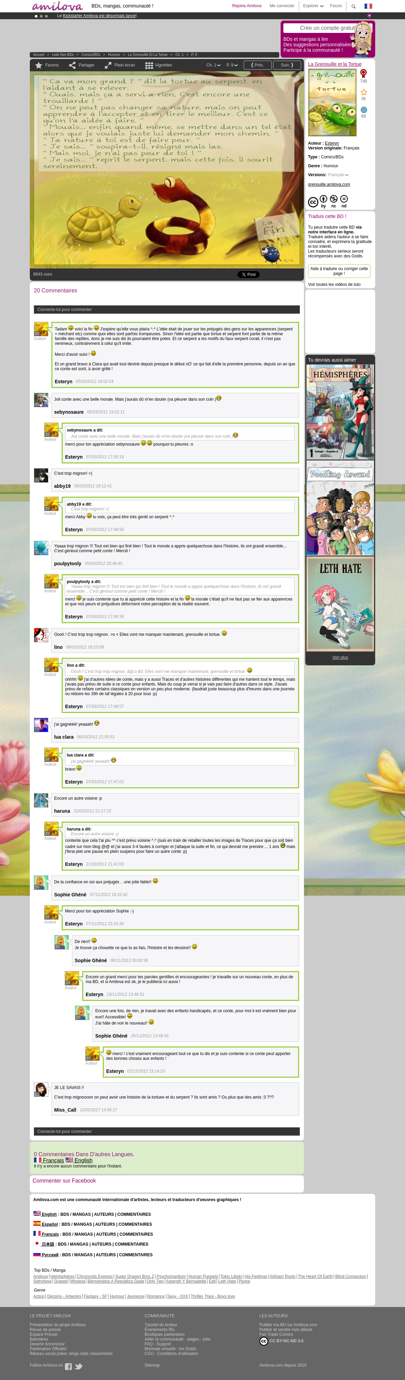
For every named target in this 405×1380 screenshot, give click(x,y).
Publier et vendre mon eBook (285, 1329)
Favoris (52, 65)
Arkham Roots (283, 1276)
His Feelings (256, 1276)
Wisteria (77, 1281)
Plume (244, 1281)
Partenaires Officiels (48, 1348)
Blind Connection (350, 1276)
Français (49, 1160)
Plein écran (124, 65)
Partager (87, 65)
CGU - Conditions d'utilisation (171, 1353)
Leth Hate (227, 1281)
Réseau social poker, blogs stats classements (71, 1353)
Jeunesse (135, 1296)
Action (39, 1296)
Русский (46, 1254)
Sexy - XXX (177, 1296)
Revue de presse (45, 1329)
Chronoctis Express (95, 1276)
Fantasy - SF (95, 1296)
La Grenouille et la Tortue (148, 55)
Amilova (40, 1276)
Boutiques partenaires (165, 1334)
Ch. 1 (179, 55)
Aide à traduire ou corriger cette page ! (339, 271)
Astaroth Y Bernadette (186, 1281)
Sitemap (152, 1365)
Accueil (38, 55)
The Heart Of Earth (315, 1276)
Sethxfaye (42, 1281)
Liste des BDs (63, 55)
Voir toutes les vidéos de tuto (334, 284)
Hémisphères (62, 1276)
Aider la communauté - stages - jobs (177, 1339)
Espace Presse (44, 1334)
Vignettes (163, 65)
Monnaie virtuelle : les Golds (170, 1348)
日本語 (43, 1244)
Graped (61, 1281)
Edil (212, 1281)
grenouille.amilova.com (329, 184)
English (79, 1160)
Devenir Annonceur (47, 1344)
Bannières (39, 1339)
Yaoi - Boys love (220, 1296)
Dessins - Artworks (64, 1296)
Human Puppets (203, 1276)
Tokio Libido (231, 1276)
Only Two (155, 1281)
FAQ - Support (158, 1344)
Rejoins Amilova (246, 5)
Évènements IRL (160, 1329)
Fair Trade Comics (276, 1334)
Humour (114, 55)
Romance (155, 1296)
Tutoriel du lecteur (161, 1324)
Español (45, 1224)
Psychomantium (171, 1276)
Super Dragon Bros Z (134, 1276)
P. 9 (194, 55)
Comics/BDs (91, 55)
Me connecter (282, 5)
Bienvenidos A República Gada (116, 1281)
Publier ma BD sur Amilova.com (288, 1324)
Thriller (197, 1296)
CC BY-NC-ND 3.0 (281, 1341)
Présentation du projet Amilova (58, 1324)
